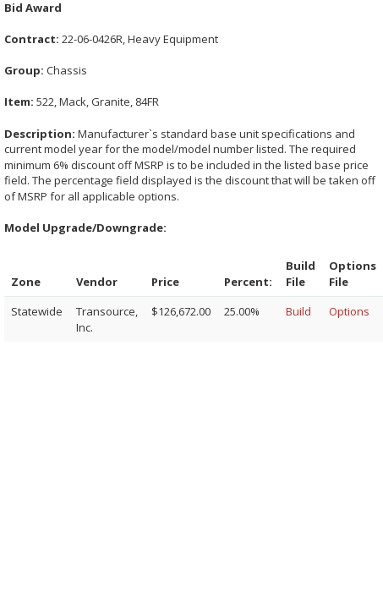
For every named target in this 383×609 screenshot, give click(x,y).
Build (298, 311)
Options (349, 311)
